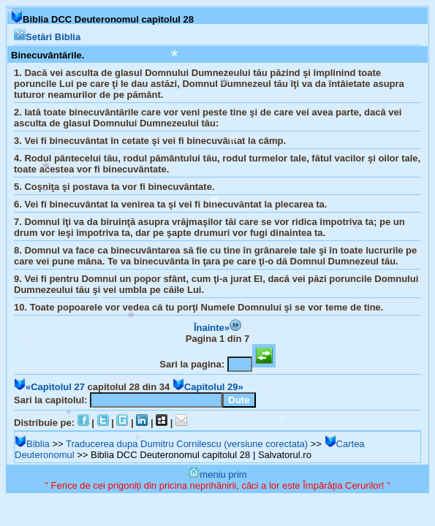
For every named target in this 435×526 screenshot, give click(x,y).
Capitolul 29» (208, 386)
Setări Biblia (47, 36)
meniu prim (217, 474)
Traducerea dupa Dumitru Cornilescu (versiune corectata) (187, 443)
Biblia (32, 443)
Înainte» (217, 327)
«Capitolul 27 (49, 386)
